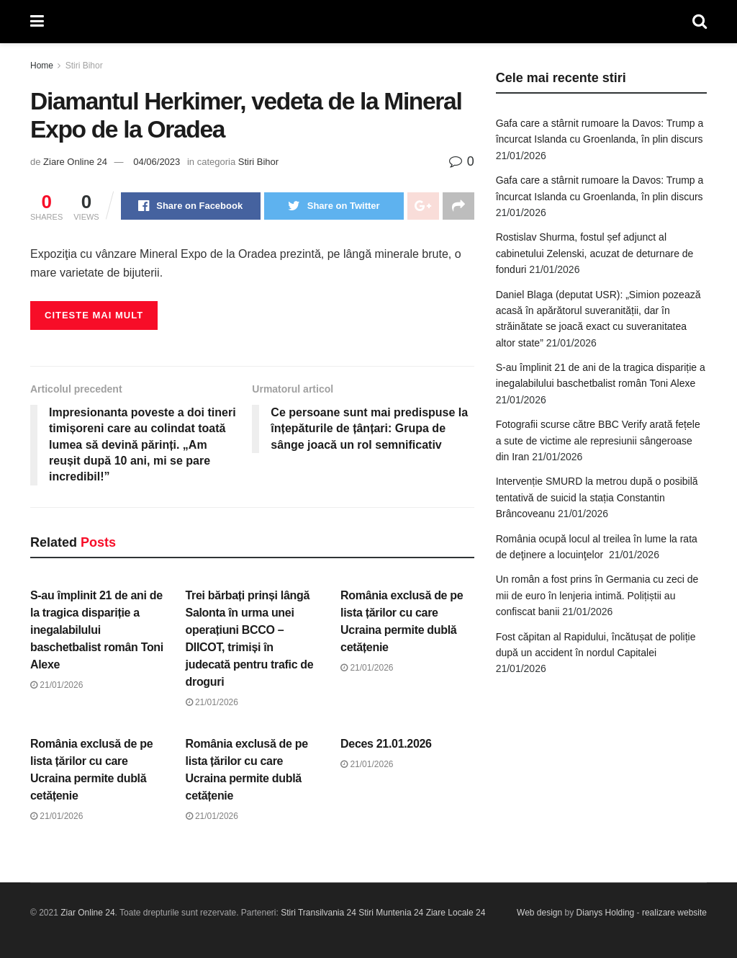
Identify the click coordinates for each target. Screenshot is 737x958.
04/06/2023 (156, 161)
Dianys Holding (606, 913)
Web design (539, 913)
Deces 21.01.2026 (386, 744)
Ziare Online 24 (75, 161)
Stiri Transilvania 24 (318, 913)
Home (41, 66)
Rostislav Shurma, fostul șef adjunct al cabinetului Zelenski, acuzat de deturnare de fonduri (595, 253)
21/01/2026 (56, 685)
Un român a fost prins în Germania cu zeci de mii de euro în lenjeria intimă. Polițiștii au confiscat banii (597, 595)
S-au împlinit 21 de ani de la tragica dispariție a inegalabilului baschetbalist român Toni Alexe (96, 630)
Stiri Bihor (84, 66)
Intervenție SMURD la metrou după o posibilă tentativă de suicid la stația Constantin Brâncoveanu (597, 497)
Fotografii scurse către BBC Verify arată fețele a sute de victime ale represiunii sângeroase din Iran (598, 440)
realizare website (674, 913)
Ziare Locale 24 (456, 913)
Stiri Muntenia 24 (390, 913)
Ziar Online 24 (87, 913)
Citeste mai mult (94, 315)
